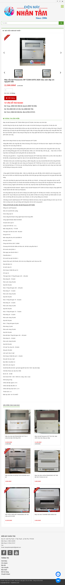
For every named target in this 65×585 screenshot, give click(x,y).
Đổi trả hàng (5, 572)
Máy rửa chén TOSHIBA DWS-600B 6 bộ (45, 514)
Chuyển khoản (5, 574)
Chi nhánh (4, 563)
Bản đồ (3, 565)
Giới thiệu (4, 561)
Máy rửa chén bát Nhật (12, 30)
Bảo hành (4, 569)
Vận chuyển (4, 567)
